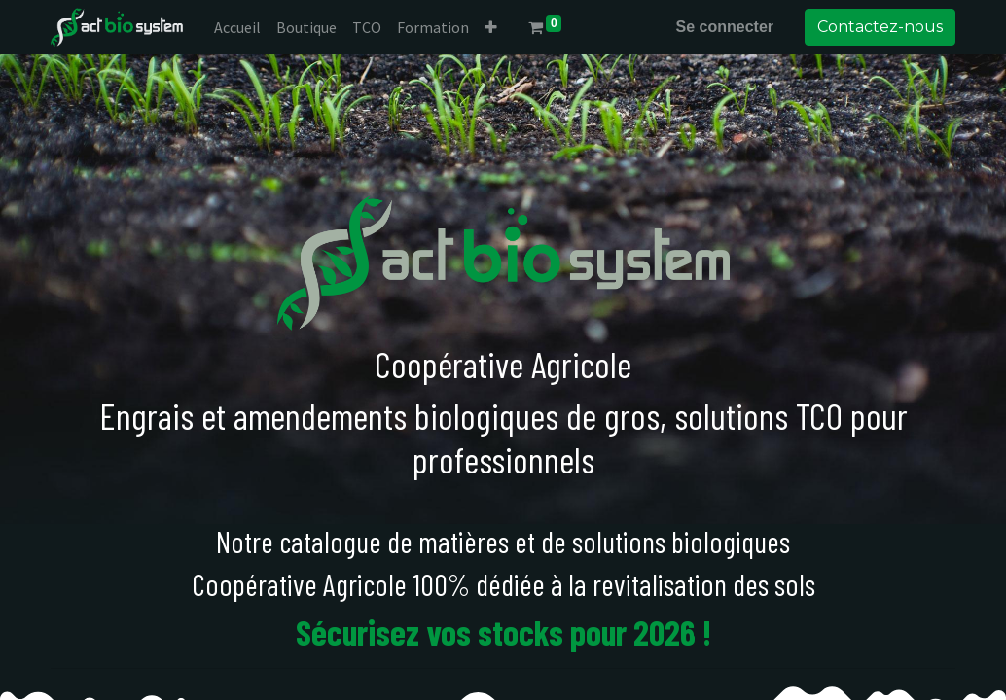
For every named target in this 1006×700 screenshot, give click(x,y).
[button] (491, 27)
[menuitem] (237, 27)
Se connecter (724, 26)
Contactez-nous (880, 27)
